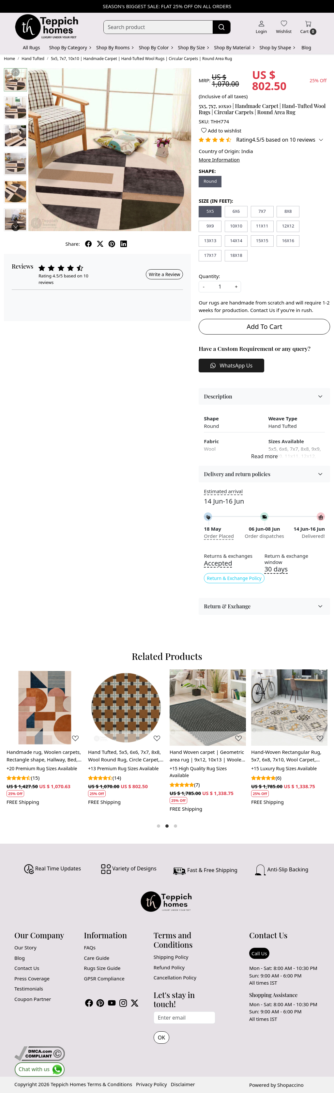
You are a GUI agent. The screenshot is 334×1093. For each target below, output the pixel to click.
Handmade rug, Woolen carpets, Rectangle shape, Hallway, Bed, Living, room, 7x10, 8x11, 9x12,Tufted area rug (44, 756)
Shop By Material (234, 47)
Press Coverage (32, 978)
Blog (306, 47)
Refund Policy (169, 967)
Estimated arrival (223, 491)
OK (161, 1037)
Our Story (25, 947)
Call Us (259, 953)
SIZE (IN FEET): (216, 200)
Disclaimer (183, 1084)
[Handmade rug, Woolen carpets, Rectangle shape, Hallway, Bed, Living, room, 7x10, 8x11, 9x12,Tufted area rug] (45, 707)
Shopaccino (290, 1085)
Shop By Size (193, 47)
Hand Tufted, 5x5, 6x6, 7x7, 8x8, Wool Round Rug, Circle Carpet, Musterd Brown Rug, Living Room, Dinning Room (124, 756)
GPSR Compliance (104, 978)
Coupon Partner (32, 999)
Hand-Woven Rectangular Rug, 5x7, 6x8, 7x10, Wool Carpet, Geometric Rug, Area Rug (286, 756)
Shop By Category (70, 47)
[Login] (261, 27)
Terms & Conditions (109, 1084)
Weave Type (282, 418)
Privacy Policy (151, 1084)
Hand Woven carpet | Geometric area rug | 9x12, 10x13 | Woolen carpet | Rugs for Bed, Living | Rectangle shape (207, 756)
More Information (219, 159)
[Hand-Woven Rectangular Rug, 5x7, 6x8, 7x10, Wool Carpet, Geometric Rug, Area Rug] (289, 707)
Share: (73, 244)
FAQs (90, 947)
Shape (211, 418)
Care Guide (96, 958)
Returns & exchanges (228, 556)
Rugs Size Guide (102, 968)
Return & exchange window (286, 559)
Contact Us (26, 968)
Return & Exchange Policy (234, 578)
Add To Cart (264, 326)
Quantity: (209, 276)
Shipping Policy (171, 957)
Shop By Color (155, 47)
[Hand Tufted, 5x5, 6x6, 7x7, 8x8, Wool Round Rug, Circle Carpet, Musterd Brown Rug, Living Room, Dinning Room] (126, 707)
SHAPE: (207, 171)
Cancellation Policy (175, 977)
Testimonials (28, 988)
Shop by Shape (277, 47)
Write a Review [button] (164, 274)
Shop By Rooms (114, 47)
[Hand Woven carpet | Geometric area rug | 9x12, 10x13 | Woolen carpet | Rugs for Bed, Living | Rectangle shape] (208, 707)
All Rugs (31, 47)
